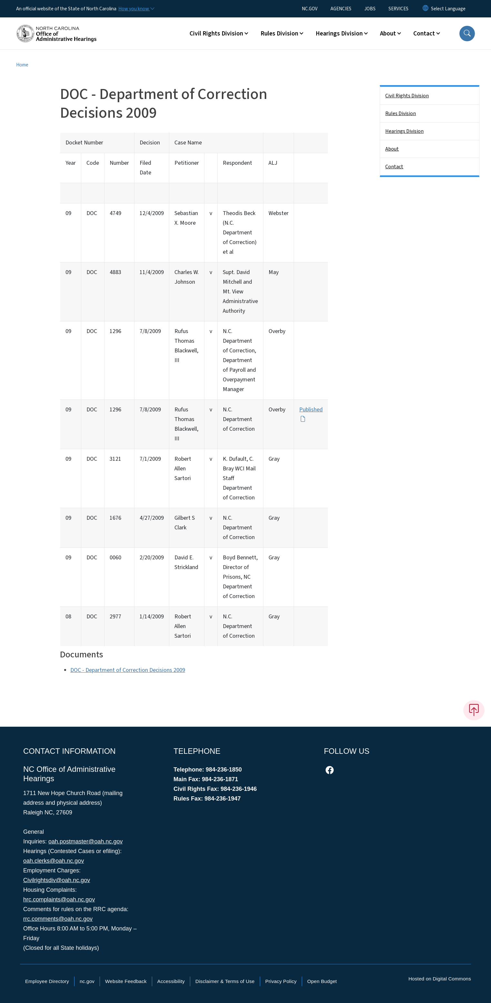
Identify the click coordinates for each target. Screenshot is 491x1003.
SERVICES (398, 8)
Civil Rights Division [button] (216, 33)
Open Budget (322, 981)
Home (22, 64)
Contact (394, 166)
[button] (467, 33)
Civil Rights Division (407, 95)
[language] (448, 9)
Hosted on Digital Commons (439, 978)
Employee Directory (47, 981)
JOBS (370, 8)
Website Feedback (126, 981)
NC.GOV (310, 8)
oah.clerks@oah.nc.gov (53, 861)
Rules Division (400, 113)
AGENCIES (340, 8)
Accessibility (171, 981)
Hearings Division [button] (339, 33)
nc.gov (87, 981)
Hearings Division (404, 131)
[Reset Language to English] (425, 9)
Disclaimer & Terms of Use (225, 981)
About (392, 148)
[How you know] (136, 9)
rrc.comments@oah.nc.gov (58, 919)
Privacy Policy (281, 981)
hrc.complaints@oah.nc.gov (59, 899)
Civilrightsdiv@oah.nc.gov (56, 880)
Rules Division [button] (279, 33)
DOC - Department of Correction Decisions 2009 (127, 670)
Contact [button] (424, 33)
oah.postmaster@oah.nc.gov (85, 841)
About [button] (388, 33)
